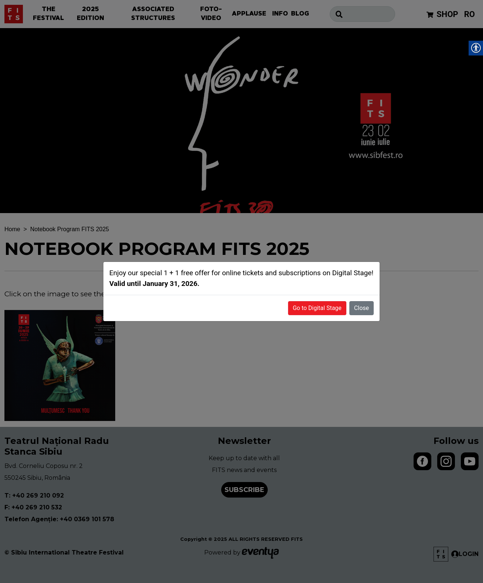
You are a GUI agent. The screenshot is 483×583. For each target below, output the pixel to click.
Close (361, 307)
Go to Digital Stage (317, 307)
